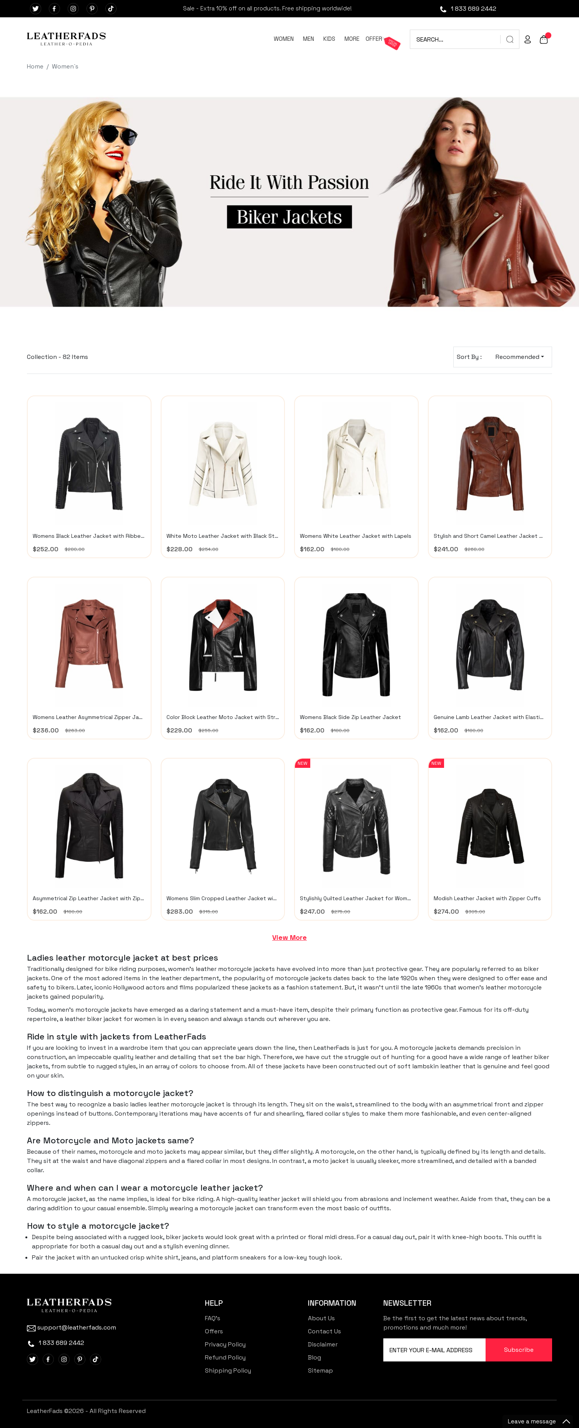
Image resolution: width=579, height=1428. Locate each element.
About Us (321, 1318)
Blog (314, 1357)
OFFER (374, 38)
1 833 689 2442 (467, 9)
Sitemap (320, 1370)
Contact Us (324, 1331)
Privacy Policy (225, 1344)
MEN (308, 38)
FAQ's (212, 1318)
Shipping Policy (228, 1370)
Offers (214, 1331)
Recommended (517, 357)
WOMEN (284, 38)
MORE (351, 38)
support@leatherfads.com (71, 1327)
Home (35, 66)
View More (289, 937)
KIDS (329, 38)
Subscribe (519, 1350)
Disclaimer (323, 1344)
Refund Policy (225, 1357)
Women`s (65, 66)
